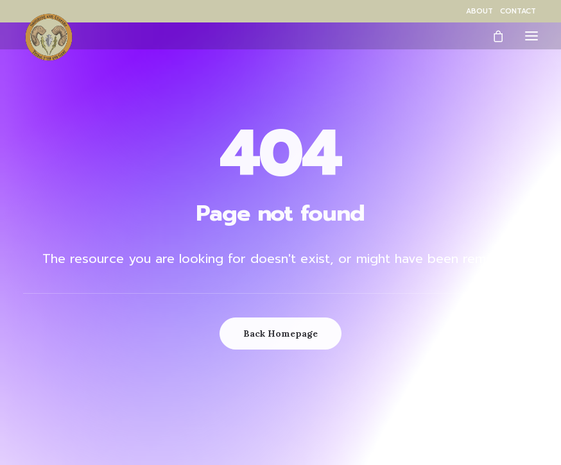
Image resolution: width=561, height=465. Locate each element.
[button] (531, 35)
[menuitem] (479, 11)
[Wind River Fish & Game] (48, 37)
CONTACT (518, 11)
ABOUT (479, 11)
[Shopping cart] (492, 36)
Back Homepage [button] (280, 333)
